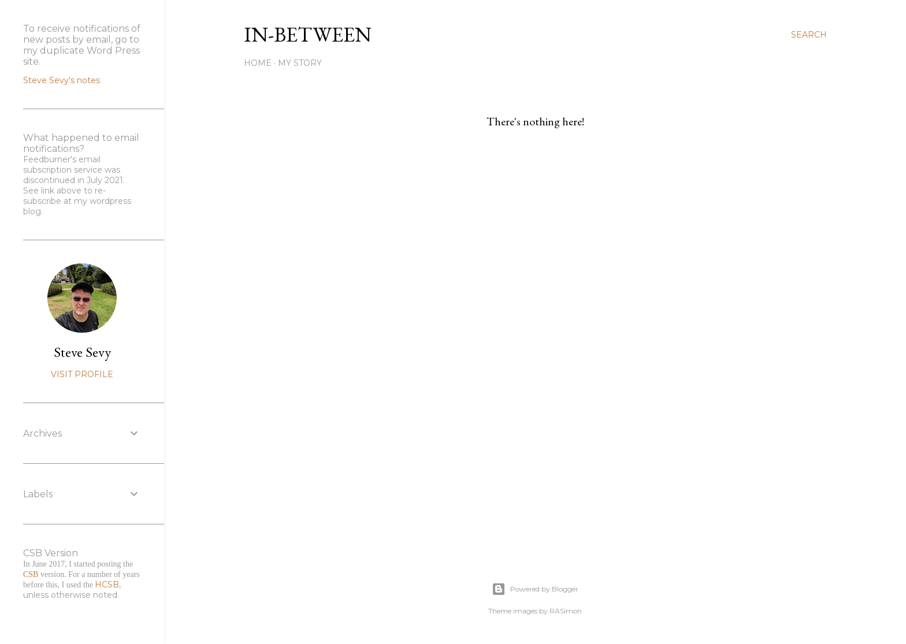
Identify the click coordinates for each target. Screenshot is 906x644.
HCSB (107, 584)
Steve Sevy (82, 352)
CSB (30, 574)
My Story (300, 63)
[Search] (809, 35)
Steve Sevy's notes (61, 80)
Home (258, 63)
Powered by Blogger (535, 589)
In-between (308, 34)
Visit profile (82, 374)
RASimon (565, 610)
